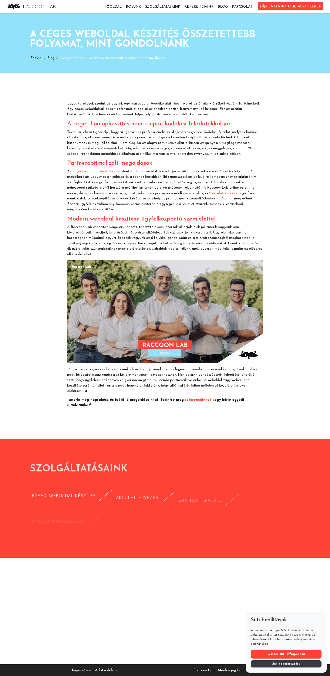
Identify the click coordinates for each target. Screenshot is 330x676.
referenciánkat (198, 400)
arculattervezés (224, 193)
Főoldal (113, 7)
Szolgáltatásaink (162, 7)
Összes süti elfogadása (286, 654)
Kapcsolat (242, 7)
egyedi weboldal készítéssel (94, 171)
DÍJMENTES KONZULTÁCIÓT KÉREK (290, 6)
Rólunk (133, 7)
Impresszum (81, 670)
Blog (223, 7)
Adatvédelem (106, 670)
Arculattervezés (137, 504)
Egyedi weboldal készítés (63, 501)
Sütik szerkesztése (286, 664)
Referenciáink (199, 7)
